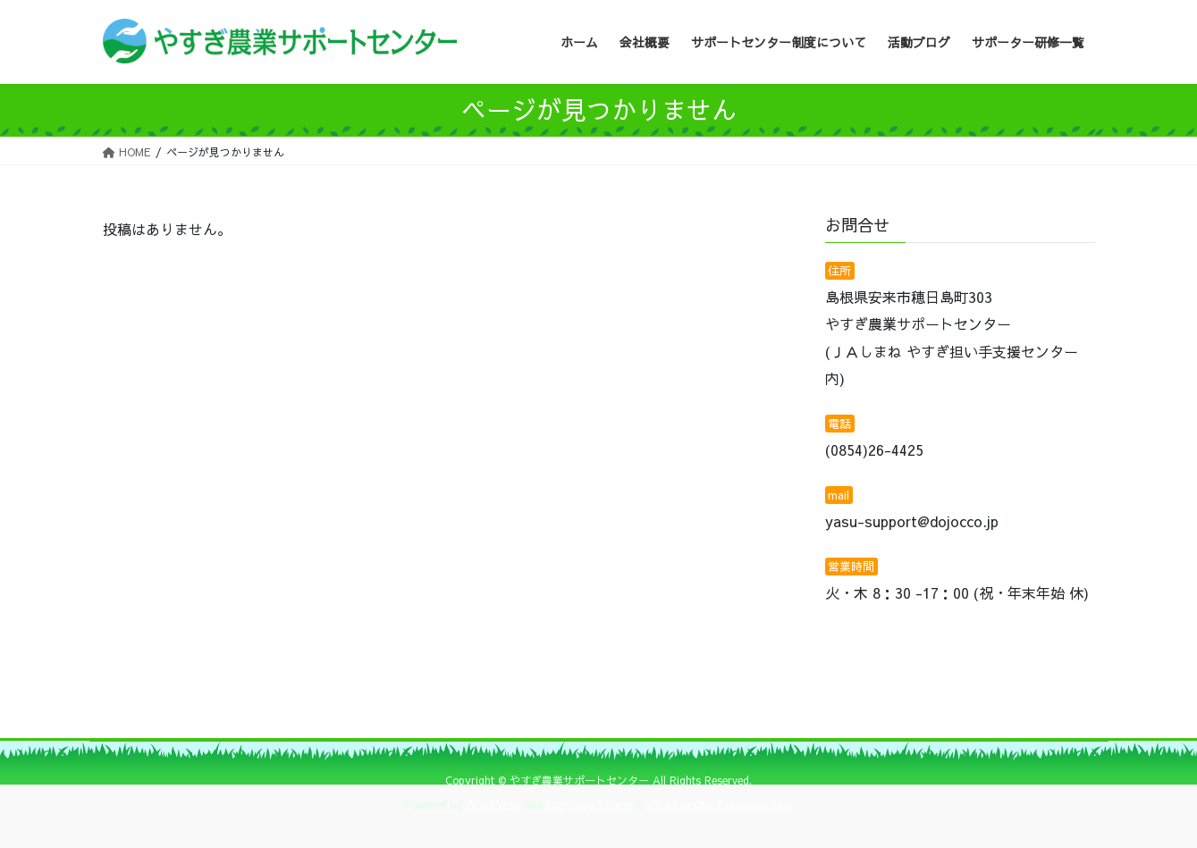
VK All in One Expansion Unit (719, 804)
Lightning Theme (589, 804)
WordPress (492, 804)
